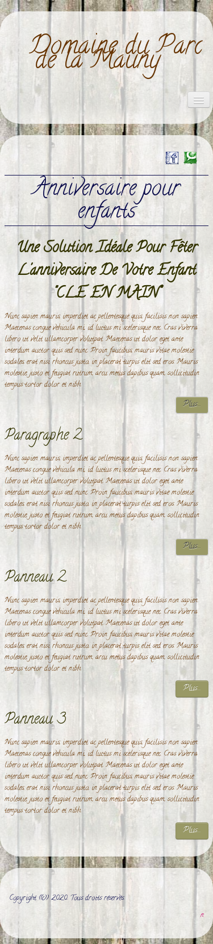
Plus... (192, 405)
